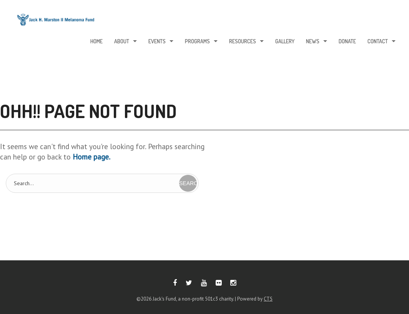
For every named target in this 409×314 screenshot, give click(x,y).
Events (157, 41)
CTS (268, 299)
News (312, 41)
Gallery (284, 41)
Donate (347, 41)
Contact (377, 41)
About (121, 41)
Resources (242, 41)
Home (96, 41)
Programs (197, 41)
